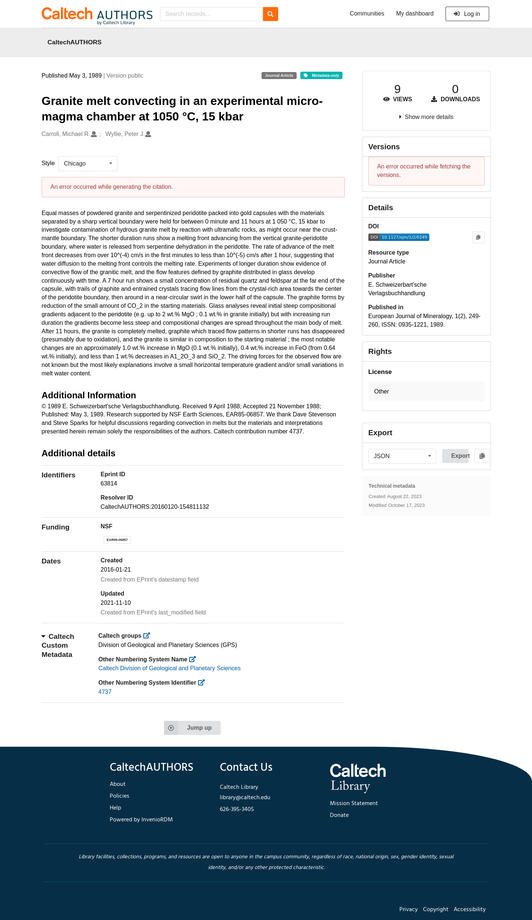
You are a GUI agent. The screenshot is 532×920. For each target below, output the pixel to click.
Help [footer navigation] (115, 808)
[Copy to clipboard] (478, 237)
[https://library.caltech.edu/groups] (148, 636)
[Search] (270, 14)
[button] (426, 392)
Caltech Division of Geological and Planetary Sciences (169, 668)
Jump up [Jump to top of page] (188, 728)
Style (48, 163)
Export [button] (459, 456)
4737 (105, 692)
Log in (466, 14)
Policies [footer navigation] (119, 796)
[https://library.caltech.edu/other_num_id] (203, 682)
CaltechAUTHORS (75, 42)
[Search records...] (211, 14)
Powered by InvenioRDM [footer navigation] (141, 820)
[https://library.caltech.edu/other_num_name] (195, 659)
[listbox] (87, 163)
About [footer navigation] (118, 784)
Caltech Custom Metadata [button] (58, 645)
